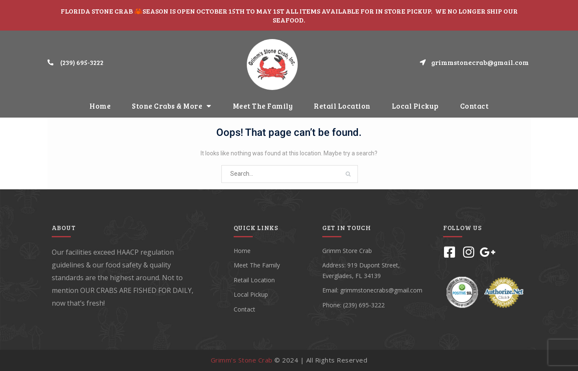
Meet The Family (263, 106)
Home (100, 106)
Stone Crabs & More (172, 106)
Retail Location (342, 106)
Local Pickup (415, 106)
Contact (474, 106)
